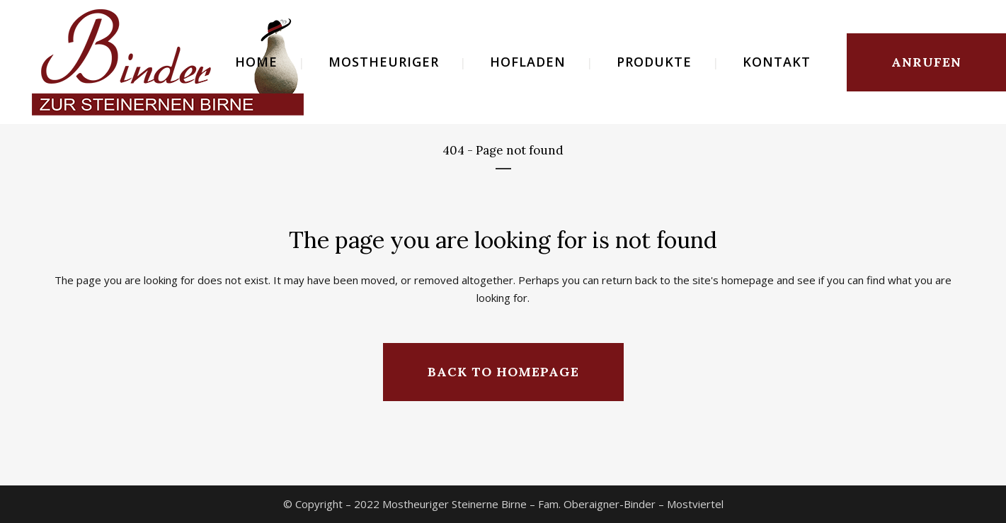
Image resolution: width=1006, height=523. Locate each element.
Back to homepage (503, 372)
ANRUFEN (926, 62)
